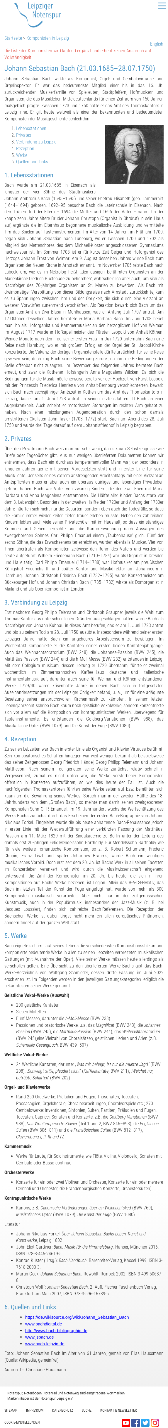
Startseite (13, 38)
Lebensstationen (31, 128)
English (156, 44)
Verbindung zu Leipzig (36, 142)
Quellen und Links (32, 162)
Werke (21, 155)
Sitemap (10, 1410)
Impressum (34, 1410)
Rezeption (25, 148)
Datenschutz (62, 1410)
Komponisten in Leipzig (47, 38)
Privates (23, 135)
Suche (86, 1410)
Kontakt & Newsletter (118, 1410)
